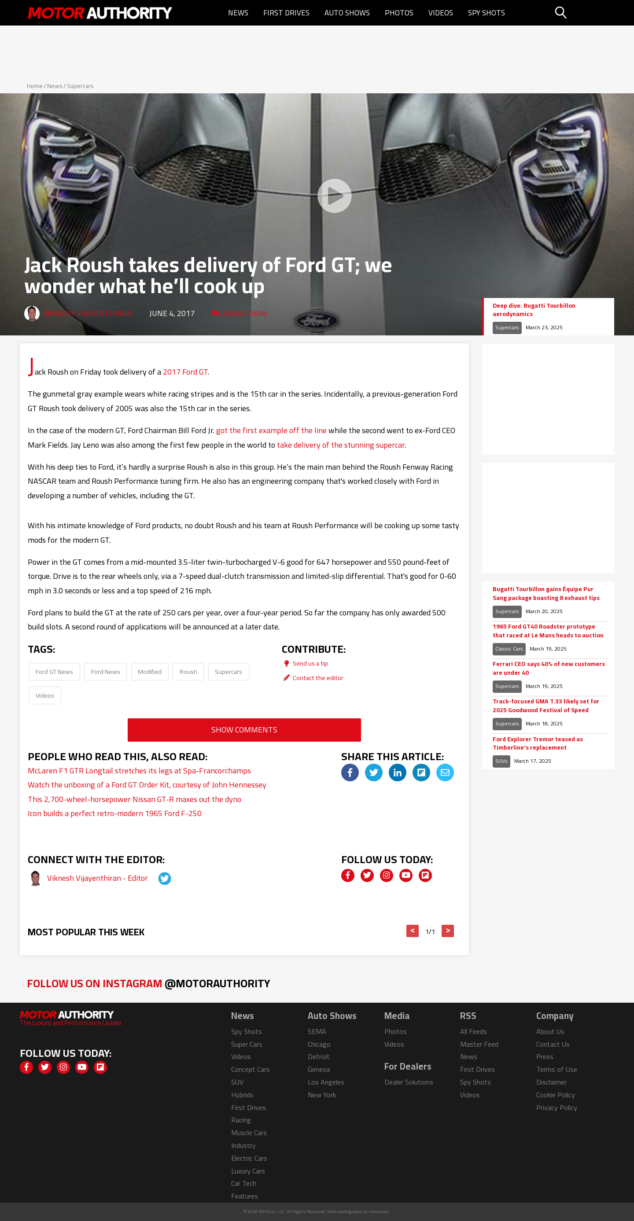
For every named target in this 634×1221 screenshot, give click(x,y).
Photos (399, 13)
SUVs (501, 761)
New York (322, 1094)
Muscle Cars (249, 1132)
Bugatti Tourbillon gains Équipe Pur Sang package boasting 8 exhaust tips (546, 593)
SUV (237, 1082)
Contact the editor (312, 678)
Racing (241, 1119)
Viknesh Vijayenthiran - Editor (98, 878)
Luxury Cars (248, 1170)
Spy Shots (486, 13)
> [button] (448, 931)
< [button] (412, 931)
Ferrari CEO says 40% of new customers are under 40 (549, 668)
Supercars (80, 86)
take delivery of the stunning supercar (341, 445)
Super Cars (246, 1044)
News (238, 13)
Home (35, 86)
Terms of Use (556, 1069)
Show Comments (244, 729)
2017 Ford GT (185, 371)
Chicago (319, 1044)
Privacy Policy (556, 1107)
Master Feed (479, 1044)
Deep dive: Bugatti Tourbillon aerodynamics (534, 310)
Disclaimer (551, 1082)
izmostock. (379, 1211)
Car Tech (243, 1183)
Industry (243, 1145)
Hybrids (242, 1094)
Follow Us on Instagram (148, 983)
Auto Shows (347, 13)
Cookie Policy (555, 1094)
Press (544, 1056)
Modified (150, 671)
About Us (550, 1031)
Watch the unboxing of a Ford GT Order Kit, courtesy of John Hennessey (147, 784)
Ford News (105, 671)
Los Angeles (326, 1082)
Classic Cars (509, 649)
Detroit (319, 1056)
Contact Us (553, 1044)
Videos (440, 13)
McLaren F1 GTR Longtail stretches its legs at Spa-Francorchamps (139, 770)
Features (244, 1196)
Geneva (319, 1069)
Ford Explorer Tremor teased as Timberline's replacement (538, 743)
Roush (188, 671)
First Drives (286, 13)
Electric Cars (249, 1158)
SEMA (317, 1031)
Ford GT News (54, 671)
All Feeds (473, 1031)
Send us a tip (305, 663)
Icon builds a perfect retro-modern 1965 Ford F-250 (115, 813)
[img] (350, 772)
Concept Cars (250, 1069)
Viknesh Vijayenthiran (88, 313)
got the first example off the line (271, 430)
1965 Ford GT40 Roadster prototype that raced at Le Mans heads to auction (548, 631)
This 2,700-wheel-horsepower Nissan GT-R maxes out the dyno (134, 799)
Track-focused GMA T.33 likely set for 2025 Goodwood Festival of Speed (546, 705)
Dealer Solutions (408, 1082)
